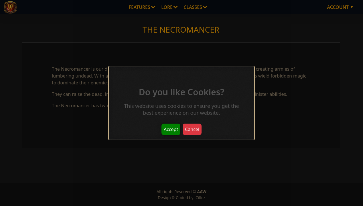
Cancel (192, 129)
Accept (171, 129)
